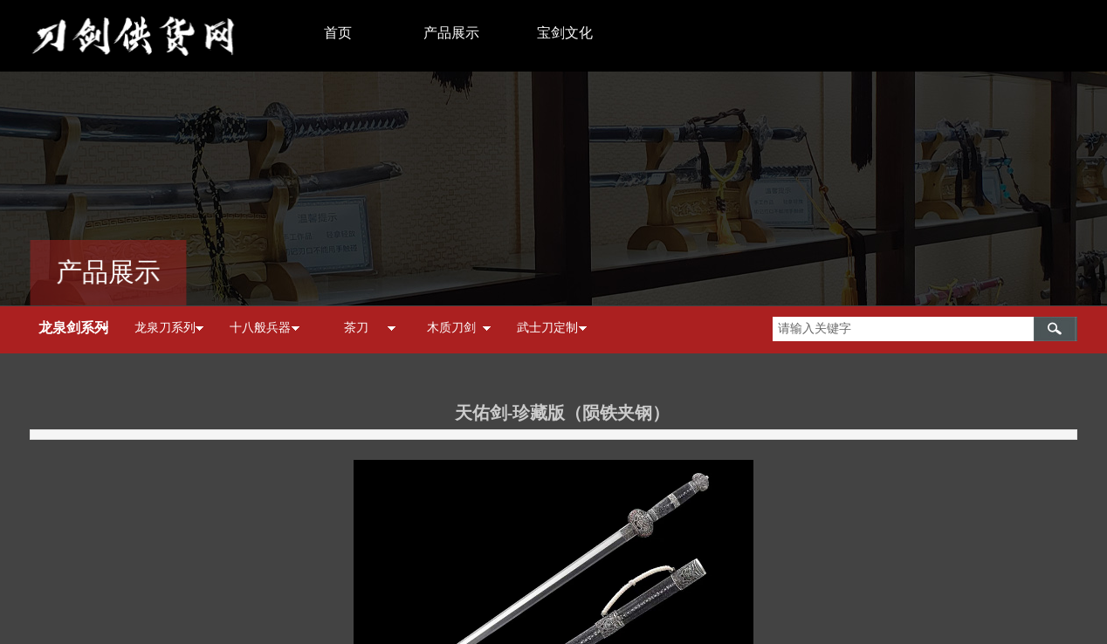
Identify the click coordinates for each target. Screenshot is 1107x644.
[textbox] (903, 329)
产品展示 (451, 32)
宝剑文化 (565, 32)
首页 (338, 32)
